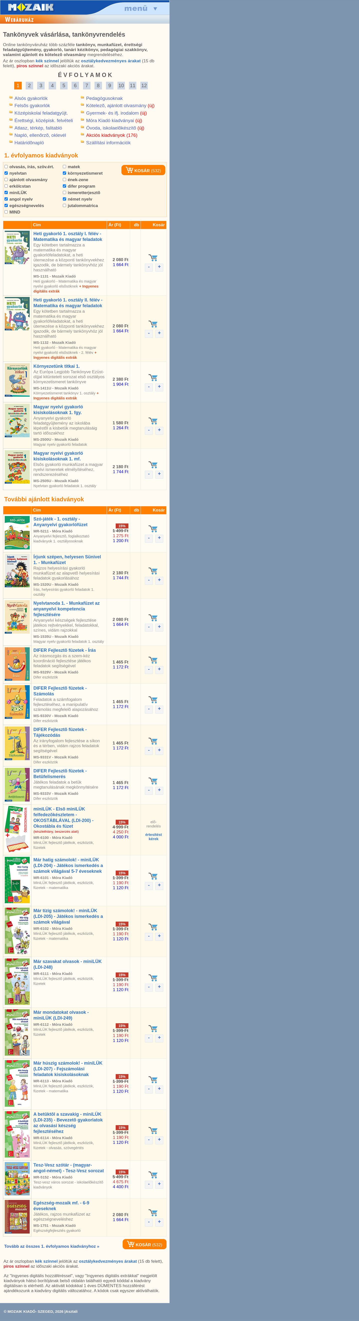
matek (71, 166)
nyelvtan (15, 173)
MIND (12, 212)
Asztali (72, 1311)
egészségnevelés (24, 205)
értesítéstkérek (153, 836)
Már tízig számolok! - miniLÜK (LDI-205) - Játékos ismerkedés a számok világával (68, 916)
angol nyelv (18, 199)
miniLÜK (15, 192)
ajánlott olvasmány (26, 179)
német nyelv (77, 199)
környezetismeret (83, 173)
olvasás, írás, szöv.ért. (29, 166)
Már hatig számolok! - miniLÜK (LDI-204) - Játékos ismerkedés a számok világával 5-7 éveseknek (68, 865)
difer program (79, 186)
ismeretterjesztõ (81, 192)
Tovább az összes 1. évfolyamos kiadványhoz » (51, 1246)
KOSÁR (138, 170)
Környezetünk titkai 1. (56, 366)
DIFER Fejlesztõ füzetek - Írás (64, 650)
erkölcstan (17, 186)
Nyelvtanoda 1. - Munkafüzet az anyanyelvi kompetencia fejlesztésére (66, 609)
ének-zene (75, 179)
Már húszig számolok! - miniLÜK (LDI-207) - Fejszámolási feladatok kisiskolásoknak (67, 1069)
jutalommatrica (80, 205)
